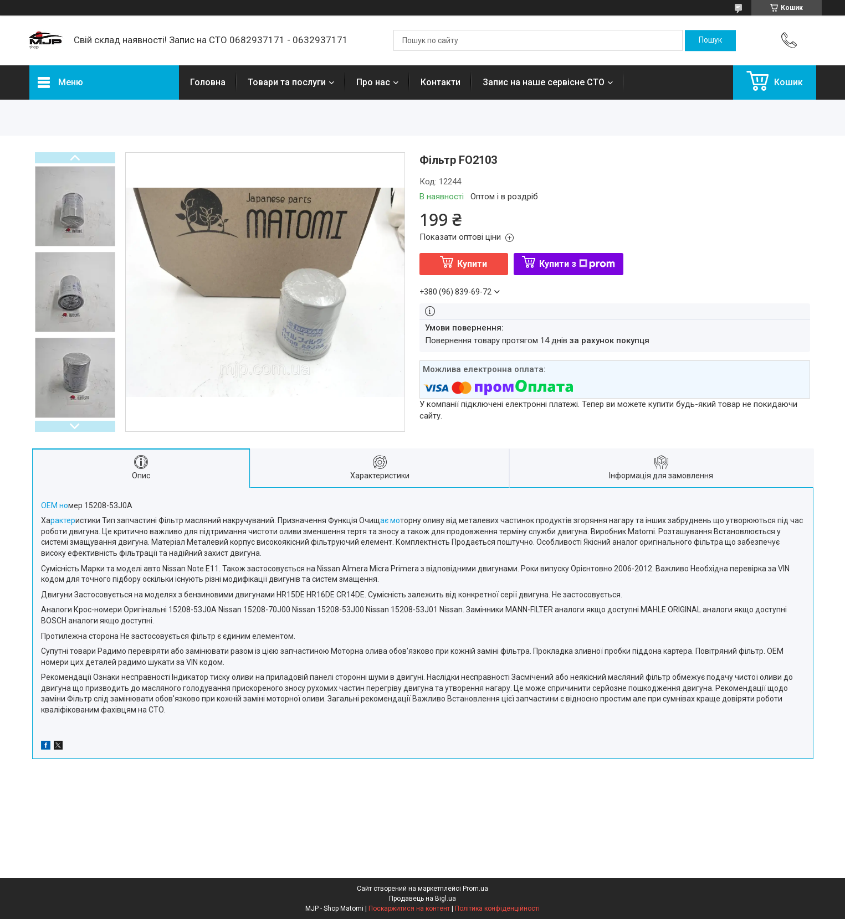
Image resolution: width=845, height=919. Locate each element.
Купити (472, 264)
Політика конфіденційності (497, 908)
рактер (62, 520)
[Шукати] (710, 40)
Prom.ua (475, 888)
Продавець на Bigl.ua (422, 898)
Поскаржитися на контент (409, 908)
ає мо (390, 520)
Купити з (577, 264)
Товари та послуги (287, 82)
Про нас (373, 82)
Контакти (440, 82)
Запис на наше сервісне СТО (544, 82)
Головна (208, 82)
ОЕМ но (54, 505)
